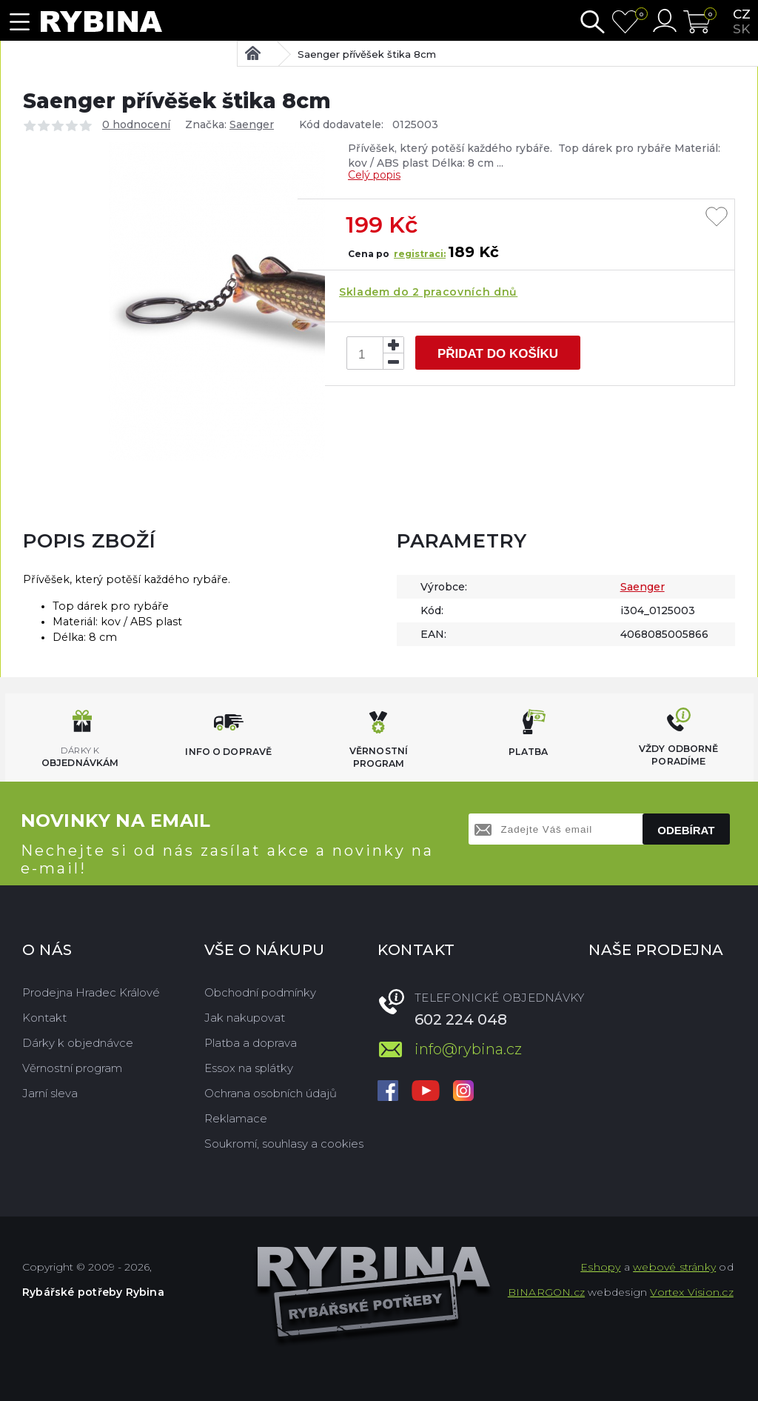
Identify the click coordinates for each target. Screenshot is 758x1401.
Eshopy (600, 1267)
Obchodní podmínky (260, 992)
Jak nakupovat (244, 1018)
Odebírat (685, 830)
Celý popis (374, 175)
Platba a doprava (250, 1043)
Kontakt (44, 1018)
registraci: (420, 253)
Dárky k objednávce (77, 1043)
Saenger (251, 124)
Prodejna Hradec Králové (91, 992)
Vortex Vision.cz (691, 1292)
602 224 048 (461, 1019)
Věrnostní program (72, 1068)
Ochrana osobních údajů (270, 1093)
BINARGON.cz (546, 1292)
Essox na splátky (248, 1068)
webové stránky (674, 1267)
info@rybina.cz (468, 1049)
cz (742, 14)
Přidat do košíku (497, 354)
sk (741, 28)
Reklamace (235, 1118)
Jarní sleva (50, 1093)
